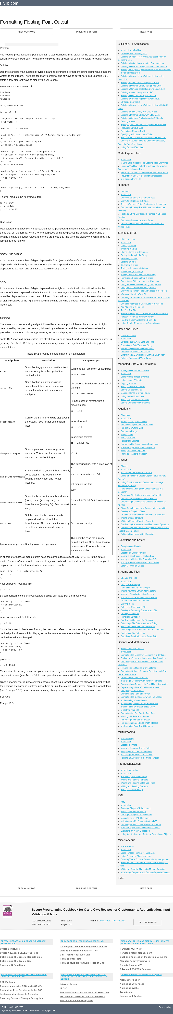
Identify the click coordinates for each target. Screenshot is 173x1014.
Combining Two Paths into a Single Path (139, 636)
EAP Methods (7, 982)
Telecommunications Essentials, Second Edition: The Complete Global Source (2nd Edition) (84, 977)
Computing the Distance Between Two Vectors (142, 697)
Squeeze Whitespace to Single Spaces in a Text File (144, 313)
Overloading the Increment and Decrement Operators (145, 524)
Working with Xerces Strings (133, 811)
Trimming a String (129, 249)
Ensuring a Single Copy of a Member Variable (141, 495)
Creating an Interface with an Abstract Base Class (143, 515)
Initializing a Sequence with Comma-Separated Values (145, 872)
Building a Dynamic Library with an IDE (138, 95)
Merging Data (127, 434)
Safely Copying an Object (132, 566)
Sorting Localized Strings (132, 789)
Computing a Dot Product (132, 690)
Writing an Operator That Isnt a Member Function (143, 869)
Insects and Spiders (131, 996)
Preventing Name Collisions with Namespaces (141, 176)
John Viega (104, 920)
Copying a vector (128, 383)
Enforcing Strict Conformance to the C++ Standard (143, 137)
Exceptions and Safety (131, 546)
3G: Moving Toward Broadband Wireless (82, 996)
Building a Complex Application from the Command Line (146, 69)
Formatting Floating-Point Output (135, 588)
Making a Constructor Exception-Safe (137, 556)
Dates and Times (128, 335)
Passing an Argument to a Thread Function (140, 758)
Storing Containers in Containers (135, 403)
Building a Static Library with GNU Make (139, 112)
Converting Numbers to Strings (135, 201)
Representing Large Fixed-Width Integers (139, 723)
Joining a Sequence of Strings (134, 268)
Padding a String (128, 245)
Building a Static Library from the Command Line (142, 63)
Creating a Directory (130, 613)
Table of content (86, 32)
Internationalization (129, 770)
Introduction (126, 159)
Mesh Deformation (130, 980)
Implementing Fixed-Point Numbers (137, 726)
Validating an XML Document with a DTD (139, 821)
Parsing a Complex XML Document (136, 815)
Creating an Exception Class (133, 553)
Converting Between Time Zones (135, 352)
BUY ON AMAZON (148, 922)
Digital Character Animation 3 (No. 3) (141, 975)
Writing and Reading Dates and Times (138, 783)
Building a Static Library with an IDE (137, 92)
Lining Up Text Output (130, 584)
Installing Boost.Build (130, 73)
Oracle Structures (10, 949)
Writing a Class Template (132, 518)
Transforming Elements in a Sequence (138, 447)
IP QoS (64, 988)
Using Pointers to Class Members (136, 856)
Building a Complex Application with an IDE (140, 99)
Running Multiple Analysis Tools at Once (83, 963)
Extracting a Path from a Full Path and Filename (142, 630)
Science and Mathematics (132, 648)
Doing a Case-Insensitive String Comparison (141, 284)
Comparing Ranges (129, 431)
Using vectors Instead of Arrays (135, 377)
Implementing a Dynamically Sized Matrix (139, 703)
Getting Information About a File (135, 601)
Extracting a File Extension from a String (139, 623)
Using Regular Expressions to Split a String (140, 323)
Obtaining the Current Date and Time (137, 342)
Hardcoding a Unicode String (134, 776)
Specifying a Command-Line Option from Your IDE (143, 124)
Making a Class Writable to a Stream (137, 594)
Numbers (125, 191)
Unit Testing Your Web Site (75, 955)
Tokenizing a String (129, 265)
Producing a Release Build (133, 131)
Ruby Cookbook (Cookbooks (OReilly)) (82, 941)
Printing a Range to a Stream (134, 454)
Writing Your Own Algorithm (133, 451)
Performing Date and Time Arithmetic (137, 348)
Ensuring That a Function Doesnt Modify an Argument (145, 859)
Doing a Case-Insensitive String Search (138, 287)
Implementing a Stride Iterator (134, 700)
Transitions (126, 992)
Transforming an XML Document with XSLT (140, 828)
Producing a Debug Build (132, 128)
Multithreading (127, 738)
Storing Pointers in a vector (133, 386)
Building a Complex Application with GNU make (142, 118)
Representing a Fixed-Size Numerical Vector (141, 687)
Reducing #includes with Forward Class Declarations (144, 172)
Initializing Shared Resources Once (136, 755)
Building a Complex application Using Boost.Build (143, 89)
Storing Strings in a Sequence (134, 252)
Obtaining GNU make (130, 102)
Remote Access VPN (131, 965)
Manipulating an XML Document (135, 818)
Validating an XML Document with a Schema (141, 824)
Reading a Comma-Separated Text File (138, 320)
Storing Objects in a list (131, 390)
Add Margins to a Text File (132, 307)
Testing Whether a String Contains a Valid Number (143, 204)
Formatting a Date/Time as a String (136, 345)
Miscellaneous (127, 846)
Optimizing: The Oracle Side (16, 961)
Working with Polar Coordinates (135, 716)
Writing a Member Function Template (137, 521)
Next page (146, 32)
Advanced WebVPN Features (136, 969)
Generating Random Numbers (134, 677)
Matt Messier (118, 920)
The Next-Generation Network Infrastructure (84, 992)
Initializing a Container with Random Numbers (141, 681)
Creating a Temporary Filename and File (139, 610)
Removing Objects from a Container (137, 425)
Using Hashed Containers (132, 396)
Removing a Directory (130, 617)
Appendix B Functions (12, 965)
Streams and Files (129, 578)
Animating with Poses (132, 984)
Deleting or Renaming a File (133, 607)
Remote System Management (136, 953)
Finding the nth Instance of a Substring (138, 274)
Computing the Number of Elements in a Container (143, 655)
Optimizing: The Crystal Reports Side (21, 957)
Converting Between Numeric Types (137, 220)
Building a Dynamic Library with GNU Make (140, 115)
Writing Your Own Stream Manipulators (138, 591)
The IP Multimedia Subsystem (76, 1000)
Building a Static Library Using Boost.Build (140, 82)
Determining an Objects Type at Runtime (139, 498)
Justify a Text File (128, 310)
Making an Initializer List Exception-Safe (139, 559)
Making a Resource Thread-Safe (135, 748)
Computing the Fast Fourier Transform (138, 713)
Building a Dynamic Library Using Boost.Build (141, 86)
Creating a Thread (129, 745)
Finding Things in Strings (132, 271)
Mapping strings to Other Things (135, 393)
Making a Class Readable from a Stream (139, 597)
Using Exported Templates (132, 147)
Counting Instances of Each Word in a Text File (142, 304)
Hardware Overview (131, 949)
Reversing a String (129, 258)
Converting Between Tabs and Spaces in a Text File (144, 291)
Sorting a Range (128, 438)
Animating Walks (129, 988)
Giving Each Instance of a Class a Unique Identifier (144, 508)
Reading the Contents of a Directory (137, 620)
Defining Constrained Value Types (136, 358)
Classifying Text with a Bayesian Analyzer (83, 947)
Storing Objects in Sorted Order (135, 399)
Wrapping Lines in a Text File (134, 294)
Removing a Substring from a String (137, 278)
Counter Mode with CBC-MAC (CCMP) (21, 986)
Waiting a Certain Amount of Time (79, 951)
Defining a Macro (128, 121)
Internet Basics (68, 984)
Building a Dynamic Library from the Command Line (144, 66)
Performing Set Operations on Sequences (139, 444)
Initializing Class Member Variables (136, 472)
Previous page (26, 32)
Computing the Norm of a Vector (135, 694)
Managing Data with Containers (135, 370)
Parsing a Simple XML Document (136, 808)
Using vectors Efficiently (131, 380)
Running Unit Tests (70, 959)
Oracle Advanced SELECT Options (19, 953)
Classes (124, 466)
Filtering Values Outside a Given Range (138, 668)
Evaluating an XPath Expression (135, 831)
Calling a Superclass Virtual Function (137, 534)
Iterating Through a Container (134, 421)
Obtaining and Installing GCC (134, 53)
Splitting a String (128, 262)
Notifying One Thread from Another (136, 751)
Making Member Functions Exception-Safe (140, 562)
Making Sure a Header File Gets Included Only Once (144, 163)
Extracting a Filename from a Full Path (138, 626)
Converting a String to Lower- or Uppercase (140, 281)
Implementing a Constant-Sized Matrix (138, 707)
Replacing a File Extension (133, 633)
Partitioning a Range (130, 441)
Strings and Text (128, 239)
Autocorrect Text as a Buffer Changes (137, 317)
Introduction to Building (131, 50)
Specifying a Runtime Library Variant (137, 134)
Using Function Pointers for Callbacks (138, 853)
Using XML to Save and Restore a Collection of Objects (145, 834)
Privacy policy (165, 1007)
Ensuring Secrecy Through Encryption (21, 998)
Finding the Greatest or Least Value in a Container (143, 658)
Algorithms (125, 415)
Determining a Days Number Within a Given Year (143, 355)
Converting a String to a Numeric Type (138, 198)
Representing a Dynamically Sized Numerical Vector (144, 684)
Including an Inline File (131, 179)
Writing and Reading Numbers (134, 780)
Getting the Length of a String (134, 255)
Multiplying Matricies (130, 710)
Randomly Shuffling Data (132, 428)
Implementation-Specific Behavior (19, 994)
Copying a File (127, 604)
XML (123, 802)
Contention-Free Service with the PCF (21, 990)
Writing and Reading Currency (134, 786)
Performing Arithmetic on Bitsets (135, 720)
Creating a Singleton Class (133, 511)
